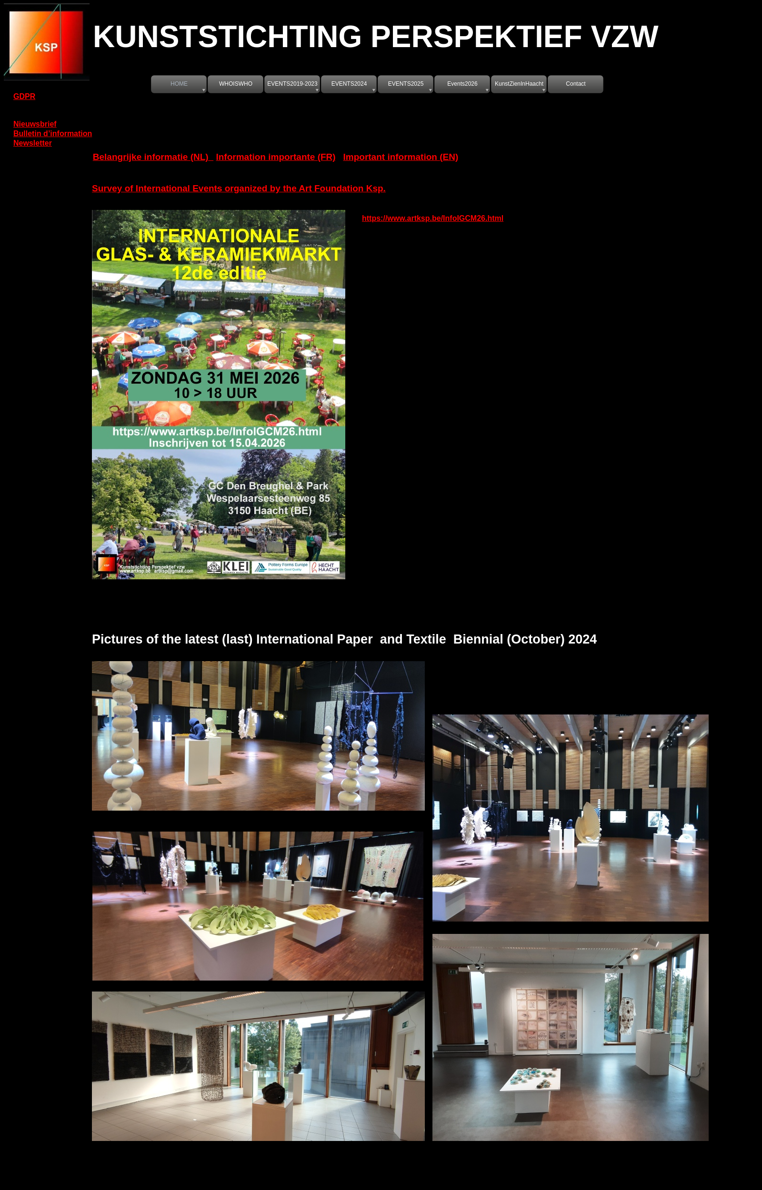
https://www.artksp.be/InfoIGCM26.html (432, 218)
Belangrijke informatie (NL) (153, 157)
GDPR (24, 96)
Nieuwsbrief (35, 124)
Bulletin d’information (52, 133)
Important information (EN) (401, 157)
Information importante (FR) (275, 157)
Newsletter (32, 143)
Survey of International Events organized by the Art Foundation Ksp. (239, 188)
